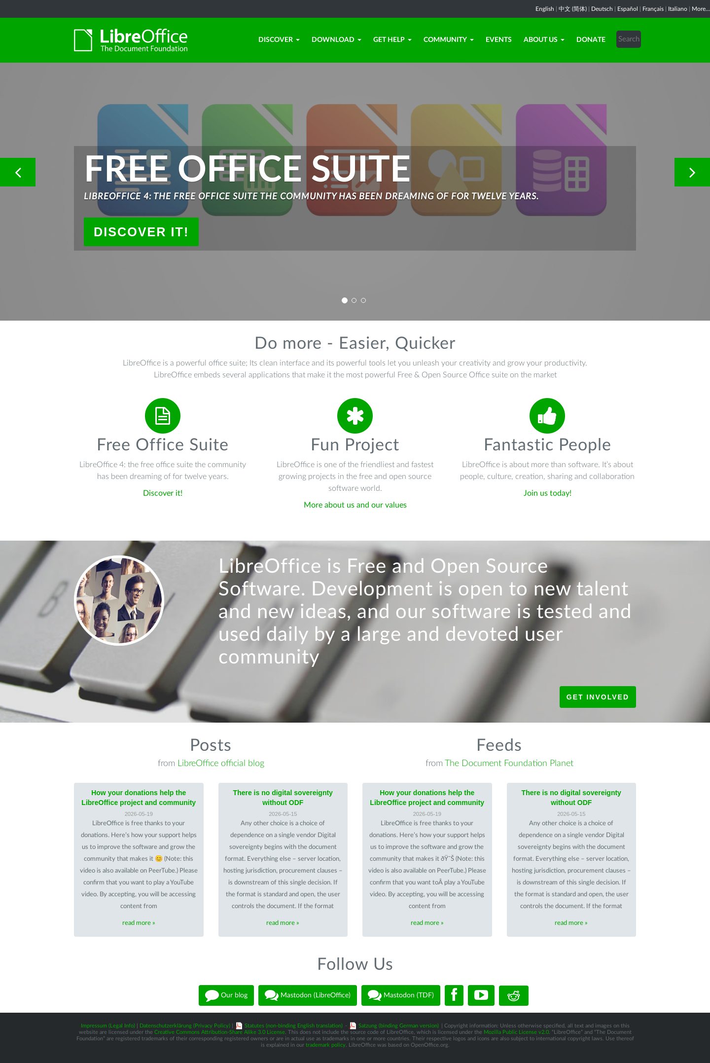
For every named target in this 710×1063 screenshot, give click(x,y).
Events (499, 40)
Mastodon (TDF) (401, 995)
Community (449, 40)
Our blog (226, 995)
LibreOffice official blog (221, 763)
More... (701, 9)
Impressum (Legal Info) (108, 1025)
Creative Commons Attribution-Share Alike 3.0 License (219, 1032)
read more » (138, 923)
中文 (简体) (573, 9)
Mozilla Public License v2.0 (516, 1032)
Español (627, 9)
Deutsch (602, 9)
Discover (279, 40)
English (544, 9)
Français (653, 9)
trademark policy (326, 1045)
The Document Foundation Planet (509, 763)
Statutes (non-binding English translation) (294, 1025)
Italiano (677, 9)
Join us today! (547, 493)
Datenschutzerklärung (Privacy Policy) (185, 1025)
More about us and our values (355, 505)
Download (336, 40)
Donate (590, 40)
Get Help (392, 40)
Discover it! (141, 232)
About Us (544, 40)
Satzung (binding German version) (398, 1025)
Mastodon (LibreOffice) (308, 995)
